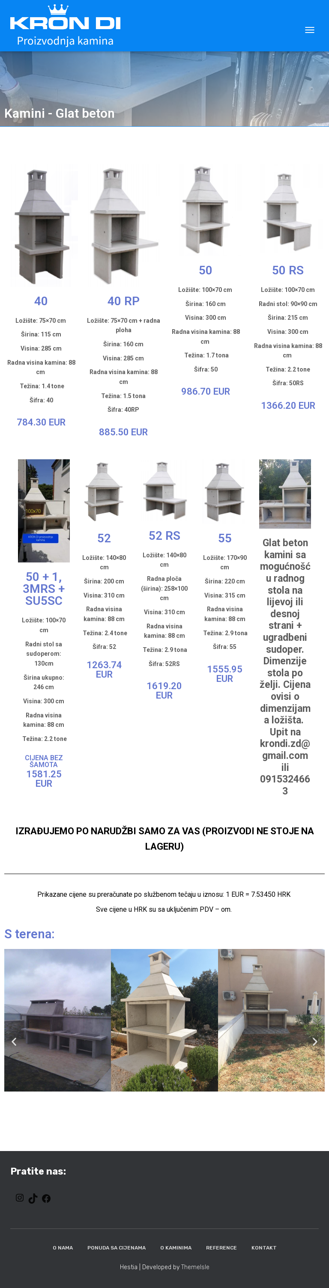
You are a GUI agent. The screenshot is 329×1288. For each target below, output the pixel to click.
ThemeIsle (195, 1267)
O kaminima (175, 1248)
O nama (63, 1248)
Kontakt (264, 1248)
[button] (14, 1041)
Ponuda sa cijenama (116, 1248)
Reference (221, 1248)
